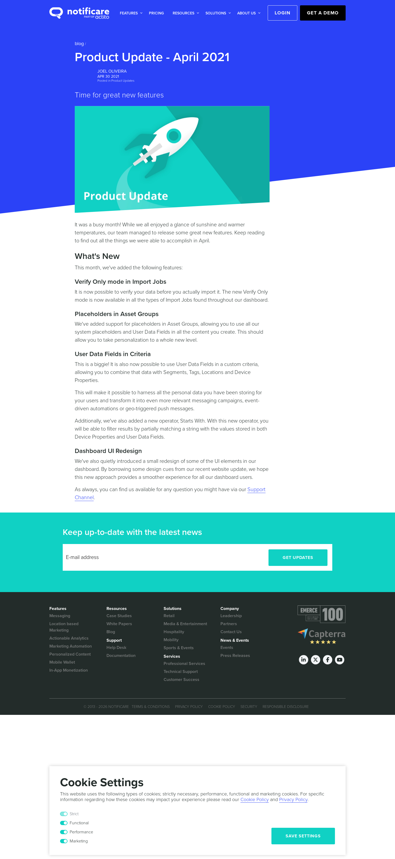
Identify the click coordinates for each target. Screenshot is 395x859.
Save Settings (303, 836)
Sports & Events (179, 648)
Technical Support (181, 671)
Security (248, 706)
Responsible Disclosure (286, 706)
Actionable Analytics (69, 638)
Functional (79, 823)
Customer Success (181, 679)
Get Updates (298, 557)
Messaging (59, 615)
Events (226, 647)
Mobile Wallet (62, 662)
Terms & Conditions (151, 706)
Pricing (156, 13)
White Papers (119, 623)
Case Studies (119, 615)
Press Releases (235, 655)
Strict (74, 814)
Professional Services (184, 663)
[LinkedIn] (303, 659)
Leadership (231, 615)
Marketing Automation (70, 646)
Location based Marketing (63, 627)
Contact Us (231, 632)
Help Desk (116, 647)
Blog (79, 43)
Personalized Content (70, 654)
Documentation (121, 655)
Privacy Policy (189, 706)
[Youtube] (339, 659)
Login (282, 13)
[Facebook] (327, 659)
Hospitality (174, 632)
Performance (81, 832)
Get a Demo (323, 13)
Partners (228, 623)
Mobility (171, 640)
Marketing (79, 841)
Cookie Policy (221, 706)
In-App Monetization (68, 670)
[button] (130, 13)
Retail (169, 615)
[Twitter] (315, 659)
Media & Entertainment (185, 623)
